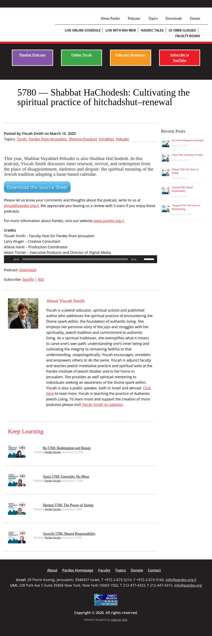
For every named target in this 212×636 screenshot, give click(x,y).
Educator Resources (130, 55)
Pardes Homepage (77, 570)
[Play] (9, 259)
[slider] (75, 259)
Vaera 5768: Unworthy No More (66, 477)
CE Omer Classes (182, 30)
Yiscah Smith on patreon (102, 404)
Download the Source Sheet (37, 187)
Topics (153, 18)
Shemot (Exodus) (83, 139)
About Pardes (110, 18)
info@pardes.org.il (181, 579)
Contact (154, 570)
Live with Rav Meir (121, 30)
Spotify (28, 279)
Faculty (104, 570)
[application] (80, 259)
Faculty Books (187, 36)
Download (27, 270)
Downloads (174, 18)
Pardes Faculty (53, 452)
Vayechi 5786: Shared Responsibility (69, 534)
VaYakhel (106, 139)
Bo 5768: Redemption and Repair (67, 448)
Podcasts (134, 18)
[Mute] (141, 259)
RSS (41, 279)
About (52, 570)
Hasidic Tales (152, 30)
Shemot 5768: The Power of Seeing (68, 505)
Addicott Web (119, 620)
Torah (22, 139)
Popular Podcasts (32, 55)
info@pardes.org (188, 585)
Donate (195, 18)
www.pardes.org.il (109, 220)
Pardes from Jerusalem (48, 139)
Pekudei (122, 139)
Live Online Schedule (83, 30)
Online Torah (81, 55)
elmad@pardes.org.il (21, 205)
